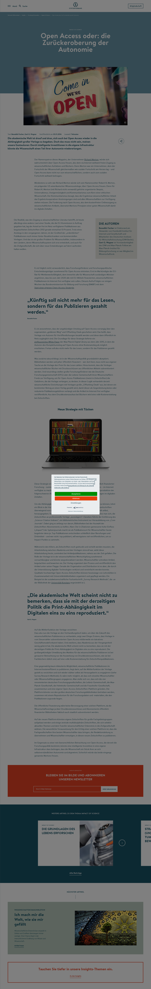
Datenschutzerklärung (78, 511)
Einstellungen (76, 503)
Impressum (70, 511)
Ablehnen (76, 498)
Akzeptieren (76, 494)
